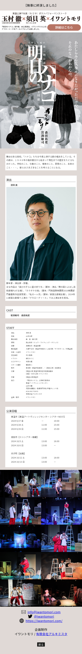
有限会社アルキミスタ (51, 634)
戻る (41, 644)
